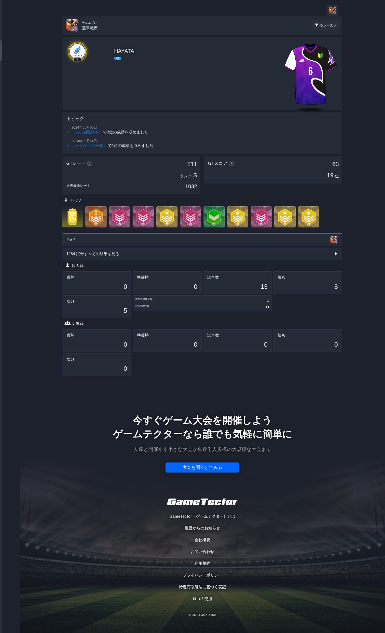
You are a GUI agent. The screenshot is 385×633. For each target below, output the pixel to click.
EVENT (10, 115)
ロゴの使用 (202, 599)
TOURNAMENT (9, 35)
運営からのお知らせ (202, 528)
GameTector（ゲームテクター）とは (202, 516)
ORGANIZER (9, 75)
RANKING (10, 95)
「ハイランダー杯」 (89, 146)
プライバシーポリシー (202, 575)
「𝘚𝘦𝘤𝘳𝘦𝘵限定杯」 (86, 132)
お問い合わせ (202, 552)
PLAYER (10, 55)
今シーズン (328, 25)
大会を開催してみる (202, 467)
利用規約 (202, 563)
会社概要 (202, 540)
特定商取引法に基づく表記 (202, 587)
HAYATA (124, 51)
